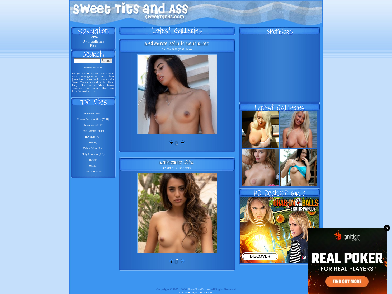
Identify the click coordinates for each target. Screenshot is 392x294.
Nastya (103, 76)
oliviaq (110, 82)
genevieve (92, 76)
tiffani (104, 88)
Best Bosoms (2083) (93, 130)
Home (93, 37)
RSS (93, 46)
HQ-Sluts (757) (93, 136)
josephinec (78, 79)
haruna (88, 79)
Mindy (90, 73)
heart (102, 79)
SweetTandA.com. (199, 289)
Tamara (84, 82)
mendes (110, 79)
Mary (101, 85)
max (112, 88)
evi (94, 91)
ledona (110, 85)
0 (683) (93, 142)
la (104, 82)
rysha (102, 73)
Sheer (75, 82)
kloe (90, 91)
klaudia (110, 73)
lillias (83, 85)
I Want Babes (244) (93, 148)
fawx (111, 76)
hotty (75, 85)
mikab (82, 76)
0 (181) (93, 159)
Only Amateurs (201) (93, 154)
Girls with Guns (93, 171)
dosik (96, 79)
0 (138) (93, 165)
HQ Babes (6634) (93, 113)
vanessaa (77, 88)
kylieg (75, 91)
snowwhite (95, 82)
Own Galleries (93, 41)
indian (95, 88)
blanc (87, 88)
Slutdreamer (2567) (93, 125)
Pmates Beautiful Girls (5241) (93, 119)
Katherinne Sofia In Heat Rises (177, 43)
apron (92, 85)
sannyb (76, 73)
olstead (83, 91)
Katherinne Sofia (177, 162)
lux (96, 73)
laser (74, 76)
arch (83, 73)
